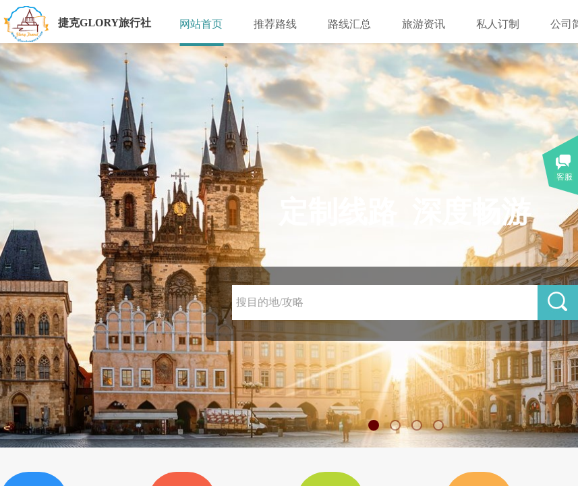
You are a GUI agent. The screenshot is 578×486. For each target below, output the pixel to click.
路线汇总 (349, 24)
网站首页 (201, 24)
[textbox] (385, 302)
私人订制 (497, 24)
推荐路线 (275, 24)
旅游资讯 (423, 24)
